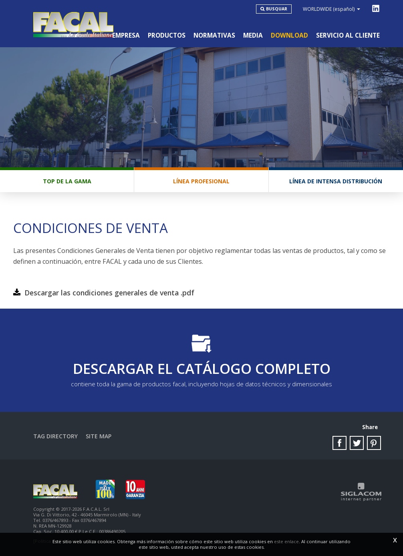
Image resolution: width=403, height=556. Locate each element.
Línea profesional (201, 181)
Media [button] (253, 35)
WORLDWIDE (331, 9)
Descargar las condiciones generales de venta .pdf (109, 292)
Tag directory (55, 436)
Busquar (276, 9)
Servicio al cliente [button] (348, 35)
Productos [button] (166, 35)
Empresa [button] (126, 35)
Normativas (214, 35)
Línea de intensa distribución (335, 181)
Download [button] (289, 35)
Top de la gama (67, 181)
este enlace (286, 541)
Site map (98, 436)
